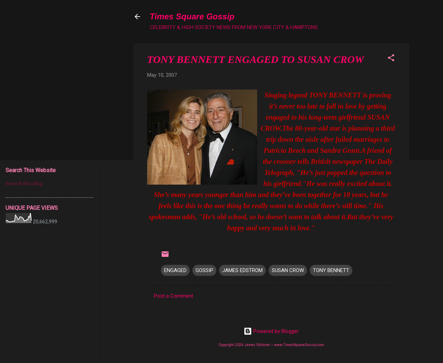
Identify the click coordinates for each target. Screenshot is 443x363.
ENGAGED (175, 270)
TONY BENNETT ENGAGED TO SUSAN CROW (255, 59)
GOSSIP (204, 270)
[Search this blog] (49, 183)
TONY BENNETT (331, 270)
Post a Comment (173, 296)
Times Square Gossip (192, 16)
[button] (391, 59)
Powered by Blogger (271, 331)
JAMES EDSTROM (242, 270)
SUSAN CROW (288, 270)
